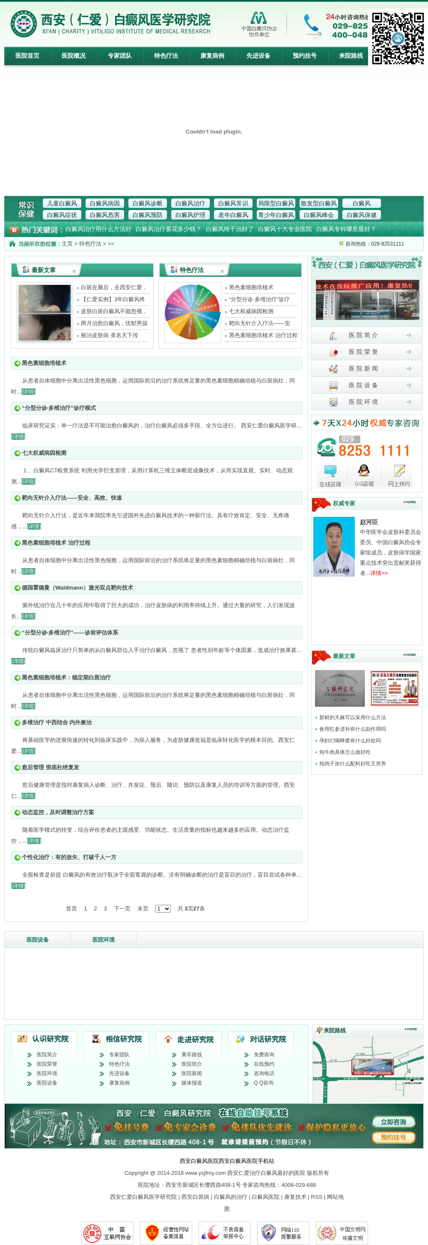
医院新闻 (191, 1073)
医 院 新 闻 (353, 369)
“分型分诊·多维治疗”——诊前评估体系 (70, 632)
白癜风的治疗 (230, 1197)
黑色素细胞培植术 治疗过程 (263, 335)
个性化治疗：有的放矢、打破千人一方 (69, 857)
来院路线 (351, 55)
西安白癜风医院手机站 (246, 1161)
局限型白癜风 (276, 203)
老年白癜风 (233, 214)
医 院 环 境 (353, 402)
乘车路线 (191, 1055)
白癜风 (362, 203)
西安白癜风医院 (199, 1161)
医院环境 (103, 940)
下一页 (122, 908)
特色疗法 (166, 55)
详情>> (379, 573)
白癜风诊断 (148, 203)
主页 (67, 243)
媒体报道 (191, 1083)
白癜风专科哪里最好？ (346, 228)
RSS (316, 1197)
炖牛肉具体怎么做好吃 (345, 752)
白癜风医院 (265, 1197)
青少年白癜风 (276, 214)
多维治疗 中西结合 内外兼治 (57, 722)
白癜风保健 (362, 214)
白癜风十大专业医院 (285, 228)
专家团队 (120, 55)
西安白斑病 (195, 1197)
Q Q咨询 (263, 1083)
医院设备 (38, 940)
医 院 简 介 (353, 335)
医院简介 (47, 1055)
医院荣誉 (47, 1064)
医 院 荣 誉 (353, 352)
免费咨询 (264, 1055)
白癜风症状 (62, 214)
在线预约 (264, 1064)
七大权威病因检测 (251, 311)
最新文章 (44, 270)
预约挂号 (305, 55)
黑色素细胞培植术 (251, 287)
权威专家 (344, 503)
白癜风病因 (105, 203)
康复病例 (212, 55)
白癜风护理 (190, 214)
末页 (143, 908)
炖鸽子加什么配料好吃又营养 (352, 764)
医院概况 (74, 55)
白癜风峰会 (319, 214)
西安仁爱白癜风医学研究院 (143, 1197)
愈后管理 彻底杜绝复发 (50, 767)
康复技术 (295, 1197)
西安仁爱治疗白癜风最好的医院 (266, 1173)
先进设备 (258, 55)
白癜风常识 (233, 203)
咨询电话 (264, 1073)
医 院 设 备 (353, 385)
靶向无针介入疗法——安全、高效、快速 (72, 498)
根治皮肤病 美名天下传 (109, 335)
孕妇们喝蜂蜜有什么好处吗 (350, 741)
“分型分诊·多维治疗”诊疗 (259, 299)
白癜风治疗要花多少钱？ (169, 228)
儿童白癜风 (62, 203)
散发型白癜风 (319, 203)
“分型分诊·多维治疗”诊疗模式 (59, 408)
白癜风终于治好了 (230, 228)
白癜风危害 (105, 214)
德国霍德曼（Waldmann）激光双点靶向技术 (77, 587)
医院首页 (27, 55)
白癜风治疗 (190, 203)
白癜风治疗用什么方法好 (98, 228)
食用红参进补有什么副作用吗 (352, 729)
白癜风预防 (148, 214)
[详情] (28, 391)
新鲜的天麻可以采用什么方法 (352, 717)
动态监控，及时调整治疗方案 (58, 812)
